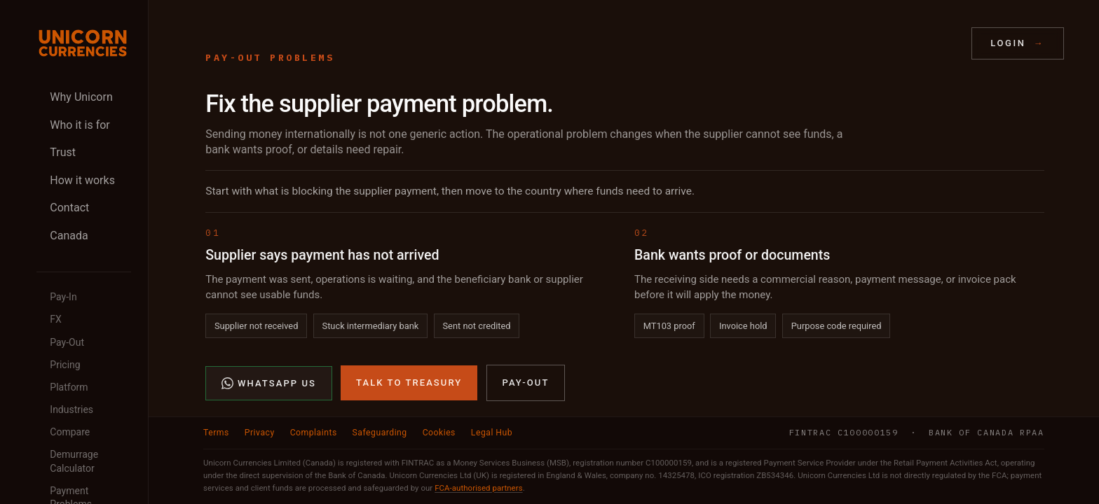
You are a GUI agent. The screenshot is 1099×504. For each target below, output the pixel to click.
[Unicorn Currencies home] (82, 43)
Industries (71, 409)
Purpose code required (836, 326)
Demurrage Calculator (74, 461)
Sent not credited (476, 326)
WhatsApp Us (268, 383)
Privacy (260, 433)
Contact (69, 207)
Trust (63, 152)
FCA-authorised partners (478, 488)
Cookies (439, 433)
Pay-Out (67, 342)
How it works (82, 180)
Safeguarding (380, 433)
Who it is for (79, 125)
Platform (69, 387)
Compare (70, 432)
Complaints (313, 433)
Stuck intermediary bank (370, 326)
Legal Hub (491, 433)
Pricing (65, 364)
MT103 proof (669, 326)
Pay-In (63, 296)
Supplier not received (256, 326)
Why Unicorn (81, 97)
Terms (216, 433)
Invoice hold (743, 326)
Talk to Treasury (409, 382)
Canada (69, 235)
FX (56, 319)
